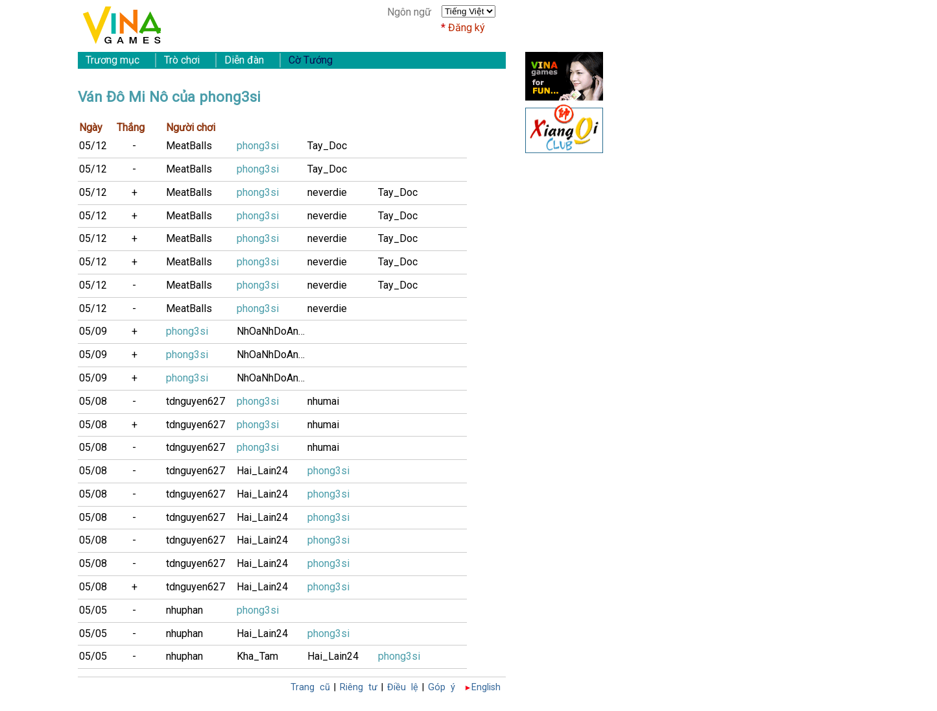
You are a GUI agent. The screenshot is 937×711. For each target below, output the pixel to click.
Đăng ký (466, 27)
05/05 (93, 610)
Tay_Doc (327, 145)
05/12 (93, 145)
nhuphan (184, 610)
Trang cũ (310, 687)
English (486, 687)
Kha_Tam (257, 656)
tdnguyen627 (195, 401)
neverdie (327, 192)
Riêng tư (358, 687)
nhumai (323, 401)
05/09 (93, 331)
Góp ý (441, 687)
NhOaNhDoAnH (271, 331)
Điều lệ (402, 687)
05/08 (93, 401)
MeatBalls (189, 145)
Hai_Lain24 (262, 470)
